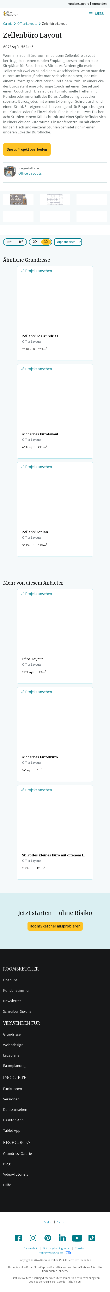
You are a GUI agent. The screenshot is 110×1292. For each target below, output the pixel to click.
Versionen (11, 1099)
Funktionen (12, 1089)
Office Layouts (27, 24)
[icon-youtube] (77, 1238)
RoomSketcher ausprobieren (55, 926)
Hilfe (7, 1185)
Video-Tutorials (15, 1174)
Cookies (80, 1248)
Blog (7, 1164)
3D (46, 242)
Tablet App (11, 1130)
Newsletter (12, 1001)
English (48, 1222)
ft (21, 242)
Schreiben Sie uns (17, 1011)
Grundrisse (12, 1034)
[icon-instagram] (33, 1238)
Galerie (7, 24)
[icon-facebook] (18, 1238)
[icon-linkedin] (62, 1238)
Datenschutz (31, 1248)
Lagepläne (11, 1055)
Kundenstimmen (17, 990)
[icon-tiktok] (92, 1238)
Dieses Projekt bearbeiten (27, 149)
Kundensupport (78, 4)
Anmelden (99, 4)
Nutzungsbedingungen (56, 1248)
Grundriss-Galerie (17, 1154)
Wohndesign (13, 1045)
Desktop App (13, 1120)
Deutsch (61, 1222)
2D (35, 242)
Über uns (10, 980)
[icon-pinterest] (48, 1238)
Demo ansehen (15, 1109)
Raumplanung (14, 1066)
